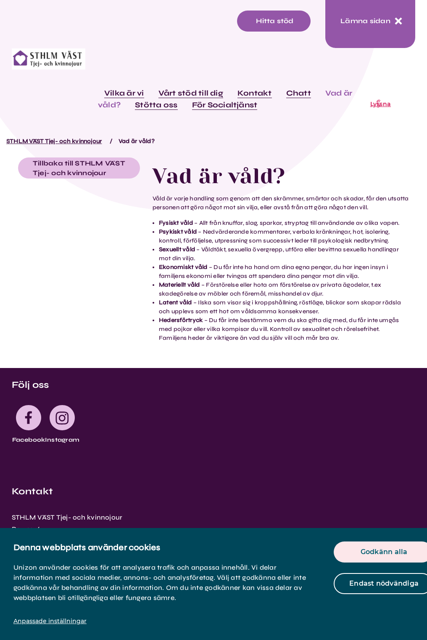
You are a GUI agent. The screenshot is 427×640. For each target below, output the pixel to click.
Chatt (298, 93)
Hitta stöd (274, 21)
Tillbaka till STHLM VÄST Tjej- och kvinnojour (79, 168)
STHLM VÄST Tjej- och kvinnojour (54, 141)
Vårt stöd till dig (190, 93)
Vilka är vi (124, 93)
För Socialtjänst (225, 104)
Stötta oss (156, 104)
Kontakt (254, 93)
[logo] (48, 62)
